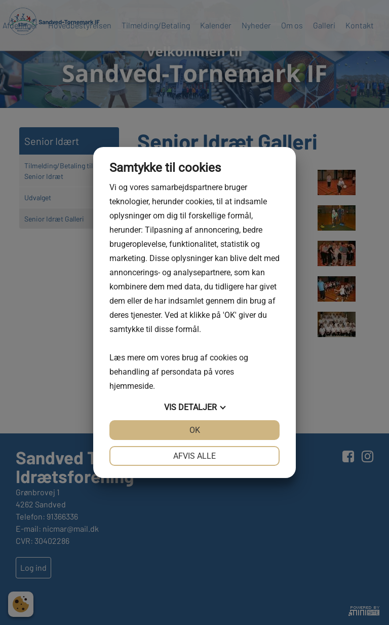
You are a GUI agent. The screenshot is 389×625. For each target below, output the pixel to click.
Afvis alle (194, 456)
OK (194, 430)
